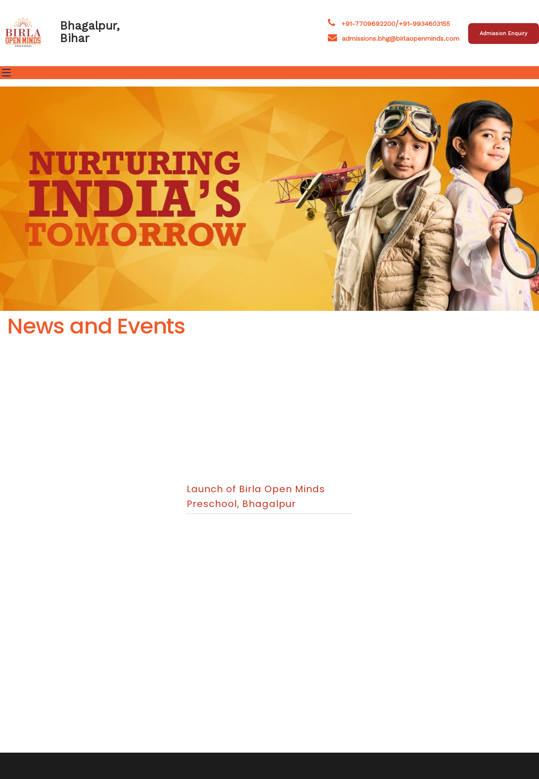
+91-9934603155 (424, 23)
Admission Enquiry (503, 34)
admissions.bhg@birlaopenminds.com (393, 38)
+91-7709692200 (368, 23)
